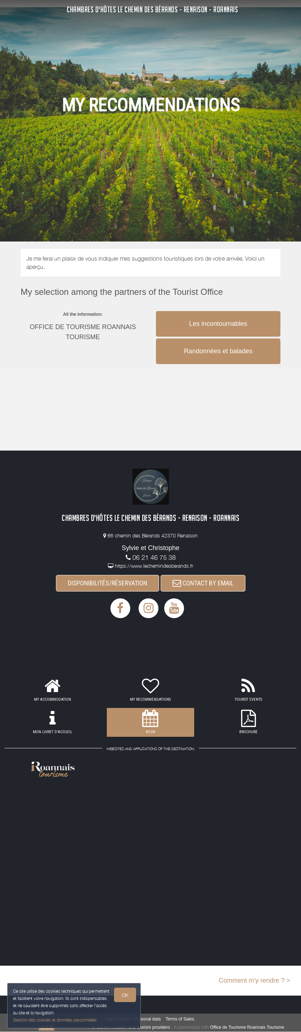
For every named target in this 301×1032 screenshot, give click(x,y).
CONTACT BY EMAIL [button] (203, 583)
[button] (218, 310)
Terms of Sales (180, 1019)
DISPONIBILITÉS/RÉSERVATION (107, 583)
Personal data (147, 1019)
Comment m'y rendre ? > (254, 980)
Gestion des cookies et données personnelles (55, 1020)
